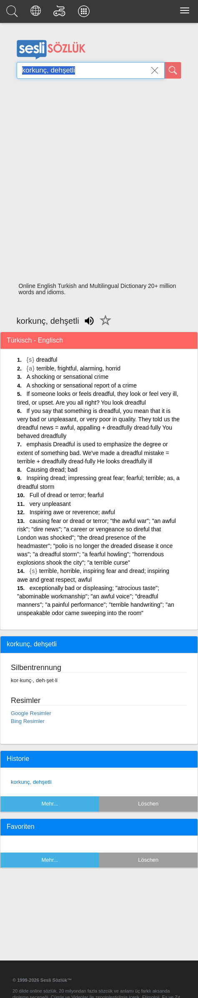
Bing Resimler (28, 721)
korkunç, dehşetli (31, 782)
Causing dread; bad (51, 469)
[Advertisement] (96, 183)
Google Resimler (31, 713)
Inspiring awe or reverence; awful (72, 512)
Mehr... (49, 803)
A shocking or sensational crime (67, 376)
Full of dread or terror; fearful (67, 495)
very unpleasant (50, 503)
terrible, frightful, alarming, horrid (79, 368)
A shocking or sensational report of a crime (81, 385)
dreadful (47, 359)
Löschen (148, 803)
